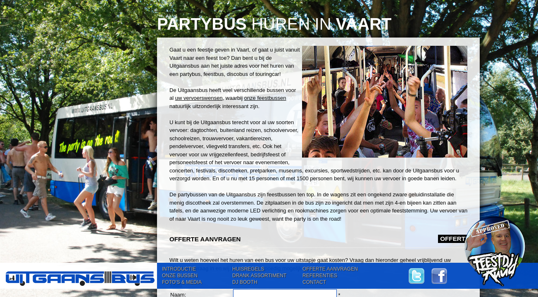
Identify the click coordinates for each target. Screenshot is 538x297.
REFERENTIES (319, 275)
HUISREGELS (248, 269)
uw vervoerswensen (199, 98)
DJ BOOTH (244, 282)
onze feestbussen (265, 98)
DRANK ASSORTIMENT (259, 275)
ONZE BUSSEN (180, 275)
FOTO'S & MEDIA (182, 282)
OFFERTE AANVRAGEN (330, 269)
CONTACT (314, 282)
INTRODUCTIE (179, 269)
